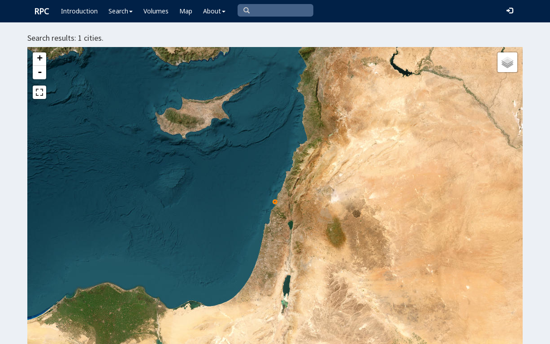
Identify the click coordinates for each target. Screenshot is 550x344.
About (214, 11)
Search (120, 11)
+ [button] (40, 59)
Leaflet (199, 333)
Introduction (79, 11)
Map (185, 11)
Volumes (156, 11)
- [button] (40, 72)
